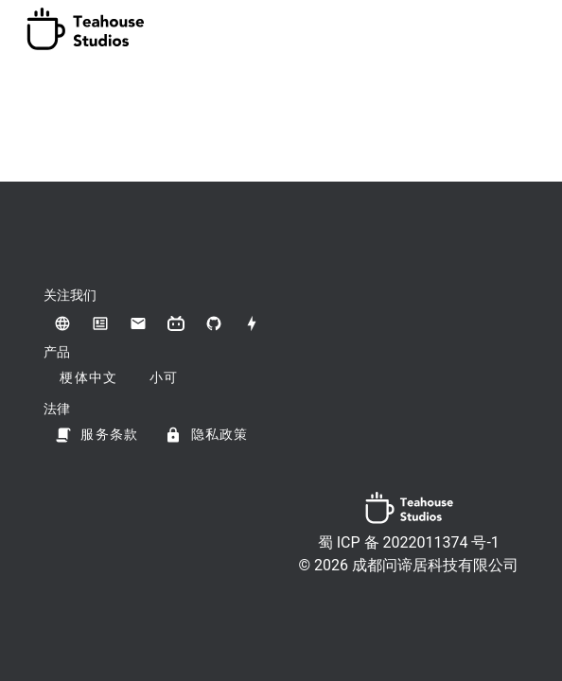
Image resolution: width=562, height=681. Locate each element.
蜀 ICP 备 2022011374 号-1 (409, 542)
